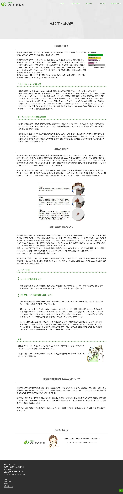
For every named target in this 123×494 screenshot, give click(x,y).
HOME (62, 4)
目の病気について (116, 4)
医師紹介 (89, 4)
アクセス (102, 4)
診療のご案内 (75, 4)
